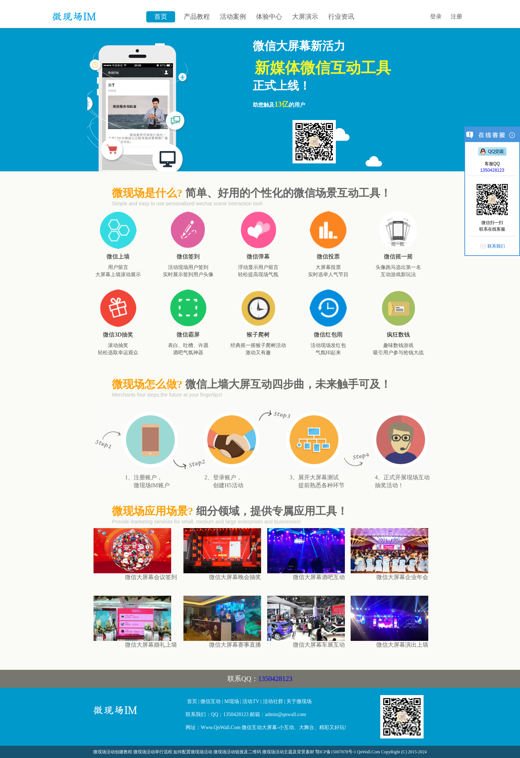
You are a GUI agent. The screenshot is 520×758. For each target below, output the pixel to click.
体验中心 (269, 16)
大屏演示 (305, 16)
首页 (160, 16)
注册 (456, 16)
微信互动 (210, 701)
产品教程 (197, 16)
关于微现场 (299, 701)
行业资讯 (341, 16)
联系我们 (496, 246)
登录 (436, 16)
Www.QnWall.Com (220, 727)
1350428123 (275, 678)
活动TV (250, 701)
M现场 (231, 701)
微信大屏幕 (137, 713)
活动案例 (233, 16)
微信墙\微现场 (95, 12)
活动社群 (273, 701)
